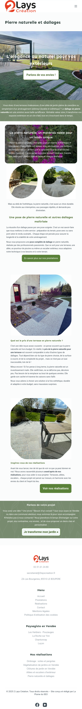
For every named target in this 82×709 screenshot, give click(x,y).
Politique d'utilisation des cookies (41, 615)
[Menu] (76, 6)
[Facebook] (37, 705)
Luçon (41, 643)
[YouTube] (45, 705)
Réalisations (41, 603)
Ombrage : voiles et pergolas (41, 661)
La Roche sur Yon (41, 636)
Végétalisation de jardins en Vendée (41, 665)
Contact (41, 607)
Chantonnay (41, 639)
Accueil (41, 596)
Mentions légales (40, 611)
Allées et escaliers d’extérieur (41, 672)
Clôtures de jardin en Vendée (41, 668)
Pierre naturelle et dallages (41, 676)
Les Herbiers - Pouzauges (41, 632)
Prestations (41, 600)
